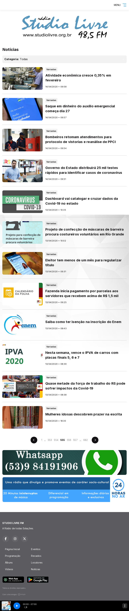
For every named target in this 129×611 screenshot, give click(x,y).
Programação (12, 555)
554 (56, 440)
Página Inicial (12, 549)
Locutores (36, 562)
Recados (36, 555)
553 (50, 440)
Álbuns (9, 562)
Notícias (35, 569)
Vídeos (9, 569)
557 (75, 440)
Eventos (35, 549)
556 (69, 440)
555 (62, 440)
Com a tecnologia (14, 594)
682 (85, 440)
